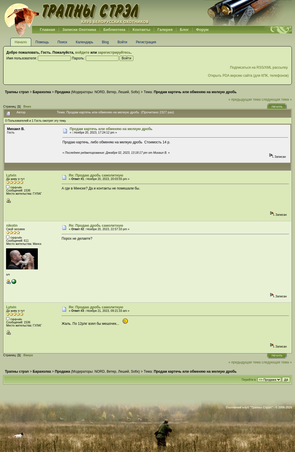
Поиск (62, 42)
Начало (21, 42)
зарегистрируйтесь (114, 52)
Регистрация (146, 42)
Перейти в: (249, 379)
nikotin (11, 226)
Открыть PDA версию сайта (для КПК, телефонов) (248, 76)
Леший (123, 92)
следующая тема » (277, 99)
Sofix (135, 92)
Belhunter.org (76, 13)
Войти (122, 42)
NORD (99, 92)
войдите (82, 52)
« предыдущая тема (244, 99)
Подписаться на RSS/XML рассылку (259, 67)
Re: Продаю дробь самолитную (96, 175)
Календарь (84, 42)
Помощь (42, 42)
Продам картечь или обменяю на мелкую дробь (111, 129)
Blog (105, 42)
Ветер (111, 92)
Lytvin (11, 175)
